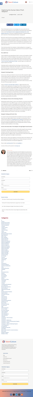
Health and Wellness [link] (5, 264)
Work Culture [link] (3, 331)
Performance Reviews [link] (5, 294)
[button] (26, 2)
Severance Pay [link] (4, 305)
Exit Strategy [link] (3, 255)
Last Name (3, 180)
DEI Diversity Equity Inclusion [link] (6, 233)
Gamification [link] (3, 259)
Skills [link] (2, 306)
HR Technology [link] (4, 275)
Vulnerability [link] (3, 328)
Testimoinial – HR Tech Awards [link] (6, 317)
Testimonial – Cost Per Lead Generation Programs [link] (10, 321)
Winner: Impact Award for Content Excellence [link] (9, 330)
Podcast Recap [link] (4, 296)
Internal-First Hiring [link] (5, 279)
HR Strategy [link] (3, 274)
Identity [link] (2, 278)
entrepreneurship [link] (4, 254)
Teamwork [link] (3, 316)
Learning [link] (3, 283)
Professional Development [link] (6, 300)
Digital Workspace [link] (4, 235)
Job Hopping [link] (3, 280)
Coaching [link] (3, 226)
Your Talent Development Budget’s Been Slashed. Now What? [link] (12, 206)
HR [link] (1, 270)
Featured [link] (3, 257)
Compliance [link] (3, 228)
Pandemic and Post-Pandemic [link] (6, 291)
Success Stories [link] (4, 309)
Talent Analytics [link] (4, 312)
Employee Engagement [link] (5, 242)
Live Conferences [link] (4, 285)
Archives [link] (3, 17)
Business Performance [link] (5, 223)
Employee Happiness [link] (5, 244)
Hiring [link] (2, 267)
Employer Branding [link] (4, 252)
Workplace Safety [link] (4, 333)
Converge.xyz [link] (17, 145)
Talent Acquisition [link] (4, 311)
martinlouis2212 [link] (10, 143)
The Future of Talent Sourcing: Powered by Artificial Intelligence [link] (13, 199)
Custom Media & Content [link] (7, 358)
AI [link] (1, 220)
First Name (3, 176)
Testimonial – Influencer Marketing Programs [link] (9, 323)
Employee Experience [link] (5, 243)
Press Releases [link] (4, 299)
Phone (2, 187)
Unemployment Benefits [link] (5, 327)
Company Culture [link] (4, 227)
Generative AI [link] (3, 263)
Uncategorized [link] (4, 326)
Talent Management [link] (5, 313)
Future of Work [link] (4, 258)
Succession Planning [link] (5, 310)
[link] (1, 3)
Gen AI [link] (2, 260)
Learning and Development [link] (6, 284)
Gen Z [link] (2, 262)
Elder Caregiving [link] (4, 237)
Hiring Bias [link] (3, 269)
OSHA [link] (2, 290)
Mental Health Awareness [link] (6, 286)
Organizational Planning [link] (5, 289)
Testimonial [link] (3, 318)
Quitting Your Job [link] (4, 301)
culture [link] (2, 231)
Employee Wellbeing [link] (5, 251)
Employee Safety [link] (4, 249)
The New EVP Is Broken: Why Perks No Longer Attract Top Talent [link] (13, 202)
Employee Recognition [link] (5, 247)
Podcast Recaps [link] (4, 297)
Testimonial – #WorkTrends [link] (6, 320)
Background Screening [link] (5, 222)
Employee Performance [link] (5, 246)
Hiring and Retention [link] (5, 268)
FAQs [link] (4, 355)
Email (2, 184)
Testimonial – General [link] (5, 322)
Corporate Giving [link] (4, 230)
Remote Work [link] (3, 302)
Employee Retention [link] (5, 248)
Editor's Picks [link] (3, 236)
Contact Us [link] (5, 356)
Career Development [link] (5, 225)
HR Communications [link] (5, 272)
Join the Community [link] (6, 361)
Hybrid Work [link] (3, 276)
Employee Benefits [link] (4, 238)
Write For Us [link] (5, 359)
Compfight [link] (19, 143)
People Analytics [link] (4, 292)
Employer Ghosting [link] (4, 253)
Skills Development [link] (4, 307)
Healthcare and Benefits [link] (5, 265)
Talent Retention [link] (4, 315)
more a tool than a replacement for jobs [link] (9, 61)
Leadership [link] (3, 281)
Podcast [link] (2, 295)
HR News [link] (3, 273)
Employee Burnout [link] (4, 239)
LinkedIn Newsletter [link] (6, 363)
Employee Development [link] (5, 241)
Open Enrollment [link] (4, 288)
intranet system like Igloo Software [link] (12, 84)
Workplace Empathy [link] (5, 332)
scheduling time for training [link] (17, 119)
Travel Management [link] (5, 325)
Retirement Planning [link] (5, 304)
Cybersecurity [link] (3, 232)
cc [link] (21, 143)
